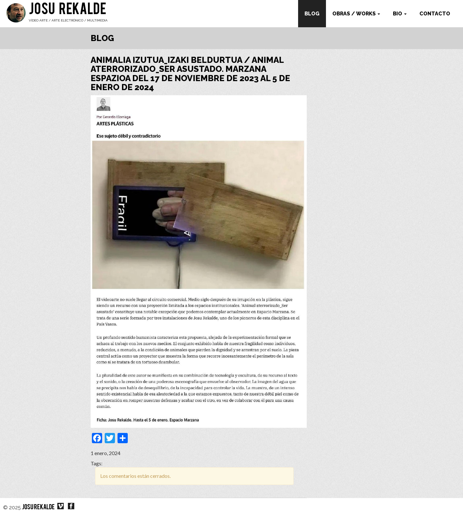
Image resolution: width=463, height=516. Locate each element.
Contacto (434, 14)
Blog (312, 14)
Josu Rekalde (67, 10)
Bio (400, 14)
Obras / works (356, 14)
